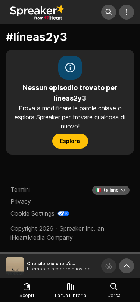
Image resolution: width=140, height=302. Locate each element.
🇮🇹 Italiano (111, 190)
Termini (20, 189)
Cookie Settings (32, 213)
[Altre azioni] (126, 12)
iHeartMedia (27, 237)
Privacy (20, 201)
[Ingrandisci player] (126, 265)
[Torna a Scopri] (37, 12)
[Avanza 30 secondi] (108, 265)
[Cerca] (108, 12)
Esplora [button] (70, 141)
